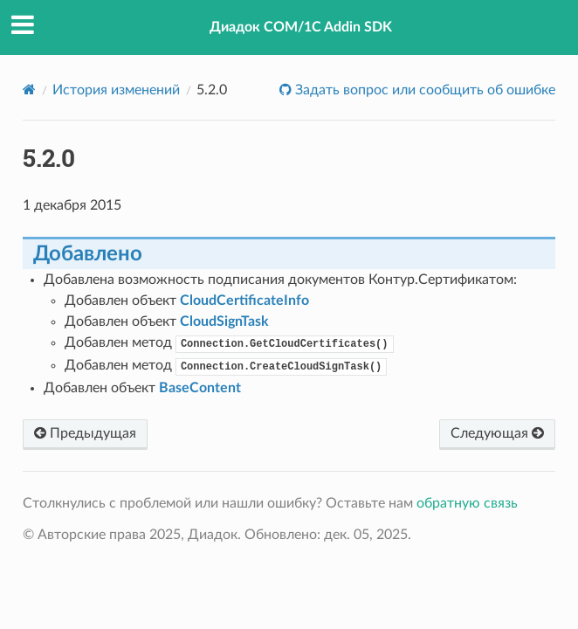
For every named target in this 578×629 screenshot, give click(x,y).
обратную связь (467, 503)
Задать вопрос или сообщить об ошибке (423, 90)
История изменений (116, 90)
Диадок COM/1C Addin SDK (301, 27)
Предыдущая (85, 433)
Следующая (497, 433)
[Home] (29, 89)
